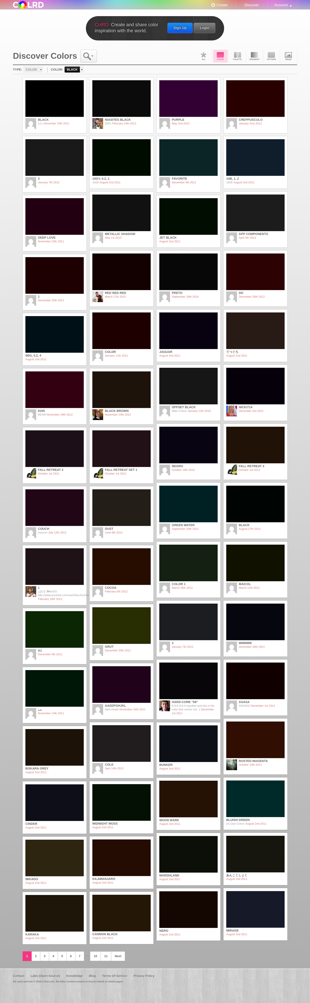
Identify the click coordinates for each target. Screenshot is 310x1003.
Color (220, 56)
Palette (237, 56)
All (203, 56)
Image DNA (288, 56)
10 (95, 956)
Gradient (254, 56)
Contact (19, 976)
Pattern (271, 56)
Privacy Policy (144, 976)
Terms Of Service (114, 976)
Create (222, 5)
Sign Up (180, 28)
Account (281, 5)
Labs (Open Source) (45, 976)
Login (204, 28)
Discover (251, 5)
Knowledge (74, 976)
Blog (92, 976)
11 (106, 956)
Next (118, 956)
